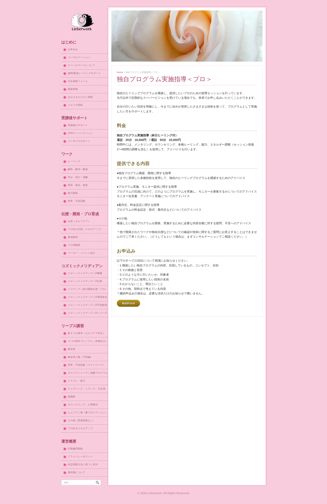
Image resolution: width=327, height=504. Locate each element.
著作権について (76, 472)
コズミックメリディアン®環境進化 (87, 297)
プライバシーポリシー (80, 456)
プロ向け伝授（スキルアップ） (85, 229)
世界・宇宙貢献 (76, 201)
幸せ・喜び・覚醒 (78, 177)
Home (120, 72)
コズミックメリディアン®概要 (85, 273)
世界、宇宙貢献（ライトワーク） (86, 364)
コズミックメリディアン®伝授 (85, 281)
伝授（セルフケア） (79, 221)
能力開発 (73, 193)
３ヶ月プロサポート (79, 141)
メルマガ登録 (75, 105)
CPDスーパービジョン (80, 133)
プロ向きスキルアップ (80, 428)
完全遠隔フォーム (78, 81)
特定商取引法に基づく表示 (83, 464)
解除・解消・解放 (78, 169)
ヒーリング (74, 161)
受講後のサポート (78, 125)
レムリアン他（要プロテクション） (88, 412)
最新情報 (73, 89)
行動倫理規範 (75, 448)
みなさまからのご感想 (80, 97)
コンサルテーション (79, 57)
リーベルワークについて (81, 65)
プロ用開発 (74, 245)
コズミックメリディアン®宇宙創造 (87, 305)
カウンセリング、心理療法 (83, 404)
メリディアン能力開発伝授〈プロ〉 (88, 289)
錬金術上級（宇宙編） (80, 357)
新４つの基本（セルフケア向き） (86, 333)
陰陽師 (71, 396)
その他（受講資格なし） (81, 420)
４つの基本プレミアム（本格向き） (88, 341)
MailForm (128, 303)
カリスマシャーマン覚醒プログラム (88, 372)
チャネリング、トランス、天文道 (86, 388)
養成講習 (73, 237)
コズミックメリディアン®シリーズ (87, 313)
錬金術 (71, 349)
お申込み (73, 49)
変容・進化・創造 (78, 185)
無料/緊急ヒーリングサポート (84, 73)
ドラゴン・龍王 (76, 380)
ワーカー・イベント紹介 (81, 253)
